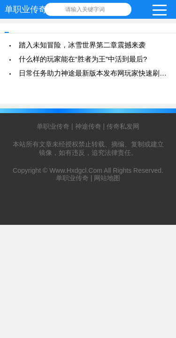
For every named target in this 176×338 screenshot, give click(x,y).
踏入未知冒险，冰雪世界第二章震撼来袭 (82, 45)
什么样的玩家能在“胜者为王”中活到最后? (83, 59)
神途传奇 (88, 126)
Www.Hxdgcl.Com (75, 170)
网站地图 (107, 178)
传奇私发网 (123, 126)
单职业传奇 (26, 9)
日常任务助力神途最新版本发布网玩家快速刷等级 (96, 73)
